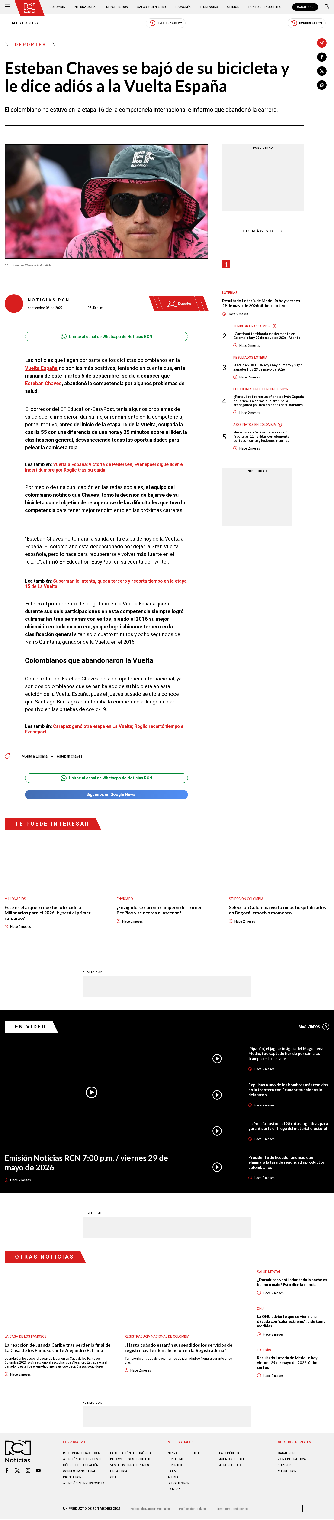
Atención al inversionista (74, 1488)
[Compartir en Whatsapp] (322, 85)
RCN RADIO (176, 1464)
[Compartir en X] (322, 71)
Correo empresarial (80, 1474)
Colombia (58, 7)
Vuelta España (41, 368)
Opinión (233, 7)
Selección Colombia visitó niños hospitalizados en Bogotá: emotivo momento (277, 907)
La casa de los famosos (26, 1335)
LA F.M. (173, 1470)
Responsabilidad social (83, 1452)
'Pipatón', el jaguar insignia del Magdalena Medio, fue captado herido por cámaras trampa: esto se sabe (287, 1051)
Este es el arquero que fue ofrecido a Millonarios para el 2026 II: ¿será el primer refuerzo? (48, 910)
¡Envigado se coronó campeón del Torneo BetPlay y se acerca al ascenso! (160, 907)
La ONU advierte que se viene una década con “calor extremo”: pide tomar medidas (293, 1320)
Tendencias (209, 7)
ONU (260, 1307)
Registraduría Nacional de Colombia (157, 1335)
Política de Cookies (194, 1509)
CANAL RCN (305, 7)
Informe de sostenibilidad (122, 1460)
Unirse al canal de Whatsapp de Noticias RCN (106, 337)
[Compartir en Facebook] (322, 57)
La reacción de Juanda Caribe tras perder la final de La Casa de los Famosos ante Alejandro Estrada (58, 1346)
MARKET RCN (288, 1470)
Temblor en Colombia (252, 327)
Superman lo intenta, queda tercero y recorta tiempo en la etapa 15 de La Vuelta (100, 581)
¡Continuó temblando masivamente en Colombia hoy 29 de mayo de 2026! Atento (267, 337)
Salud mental (269, 1270)
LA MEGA (174, 1488)
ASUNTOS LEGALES (233, 1458)
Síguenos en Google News (106, 792)
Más (314, 1024)
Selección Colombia (247, 897)
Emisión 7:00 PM (310, 23)
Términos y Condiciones (234, 1509)
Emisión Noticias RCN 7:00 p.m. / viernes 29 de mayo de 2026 (88, 1161)
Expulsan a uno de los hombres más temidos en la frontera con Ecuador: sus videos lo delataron (285, 1088)
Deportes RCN (117, 7)
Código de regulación (81, 1468)
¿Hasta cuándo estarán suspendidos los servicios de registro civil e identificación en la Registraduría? (179, 1346)
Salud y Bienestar (152, 7)
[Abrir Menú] (7, 7)
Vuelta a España (35, 754)
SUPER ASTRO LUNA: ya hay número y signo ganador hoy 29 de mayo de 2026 (268, 368)
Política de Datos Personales (150, 1509)
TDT (196, 1452)
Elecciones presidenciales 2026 (261, 391)
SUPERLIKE (286, 1464)
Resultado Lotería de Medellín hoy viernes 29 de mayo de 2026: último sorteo (262, 304)
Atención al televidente (83, 1458)
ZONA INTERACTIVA (293, 1458)
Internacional (86, 7)
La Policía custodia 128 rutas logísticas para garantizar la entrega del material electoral (285, 1124)
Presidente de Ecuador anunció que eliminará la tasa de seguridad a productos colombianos (288, 1160)
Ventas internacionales (130, 1468)
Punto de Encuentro (264, 7)
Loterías (230, 294)
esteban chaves (70, 754)
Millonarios (15, 897)
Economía (183, 7)
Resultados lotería (250, 359)
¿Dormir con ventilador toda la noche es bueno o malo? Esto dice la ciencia (291, 1281)
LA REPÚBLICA (230, 1452)
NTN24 (173, 1452)
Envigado (125, 897)
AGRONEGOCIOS (231, 1464)
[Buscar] (327, 7)
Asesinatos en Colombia (254, 427)
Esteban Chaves (43, 384)
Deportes (31, 45)
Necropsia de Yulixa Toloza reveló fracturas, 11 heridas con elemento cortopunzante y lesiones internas (261, 438)
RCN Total (176, 1458)
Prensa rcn (73, 1480)
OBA (113, 1480)
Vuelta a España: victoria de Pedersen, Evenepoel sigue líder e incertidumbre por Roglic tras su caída (105, 467)
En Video (31, 1025)
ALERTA (174, 1476)
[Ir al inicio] (30, 8)
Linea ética (119, 1474)
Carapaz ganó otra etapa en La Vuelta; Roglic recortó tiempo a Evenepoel (105, 726)
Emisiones (20, 23)
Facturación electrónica (132, 1452)
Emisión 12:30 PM (165, 23)
